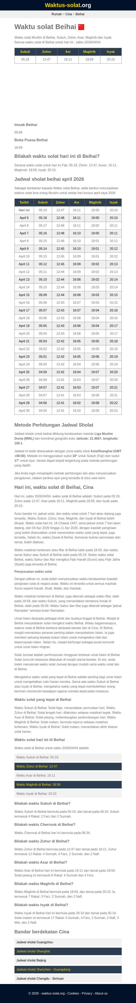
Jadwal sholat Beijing (31, 960)
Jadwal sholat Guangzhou (34, 942)
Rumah (57, 14)
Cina (69, 14)
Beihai (80, 14)
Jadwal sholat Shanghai (33, 951)
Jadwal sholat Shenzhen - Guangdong (43, 969)
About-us (101, 993)
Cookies (73, 993)
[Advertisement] (68, 91)
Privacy (87, 993)
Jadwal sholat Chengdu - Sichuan (40, 978)
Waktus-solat (62, 5)
